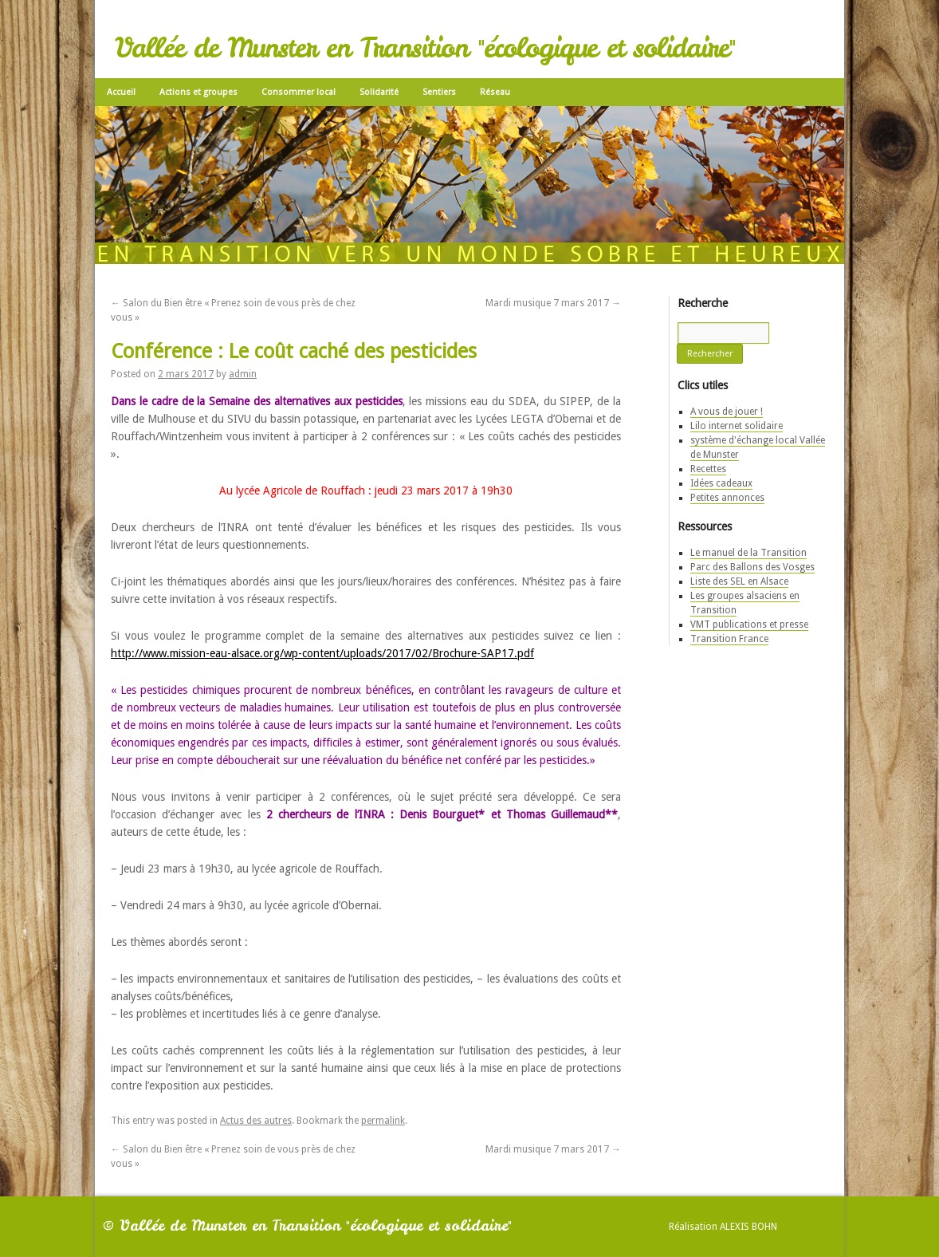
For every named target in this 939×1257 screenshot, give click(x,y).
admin (243, 374)
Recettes (708, 469)
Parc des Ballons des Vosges (752, 567)
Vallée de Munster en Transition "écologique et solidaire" (425, 48)
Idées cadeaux (721, 483)
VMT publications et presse (749, 624)
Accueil (121, 92)
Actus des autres (256, 1120)
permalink (383, 1120)
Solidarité (379, 92)
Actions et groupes (198, 92)
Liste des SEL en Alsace (739, 581)
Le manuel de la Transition (748, 552)
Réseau (495, 92)
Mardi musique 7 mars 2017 (553, 303)
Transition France (729, 638)
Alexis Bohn (748, 1226)
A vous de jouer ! (726, 411)
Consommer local (298, 92)
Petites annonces (727, 497)
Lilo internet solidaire (736, 425)
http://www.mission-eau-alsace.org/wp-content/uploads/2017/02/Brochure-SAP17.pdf (322, 653)
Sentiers (439, 92)
